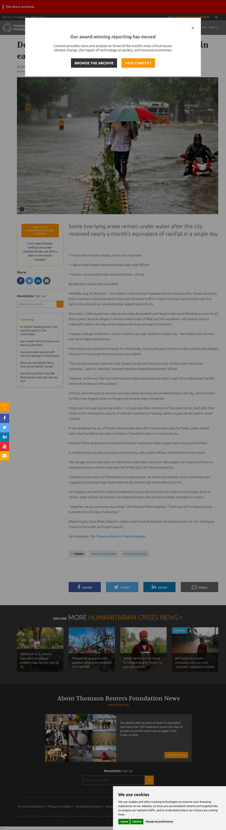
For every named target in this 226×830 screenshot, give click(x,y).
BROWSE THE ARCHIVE (94, 63)
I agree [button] (124, 821)
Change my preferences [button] (159, 821)
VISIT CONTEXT (138, 63)
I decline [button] (137, 821)
